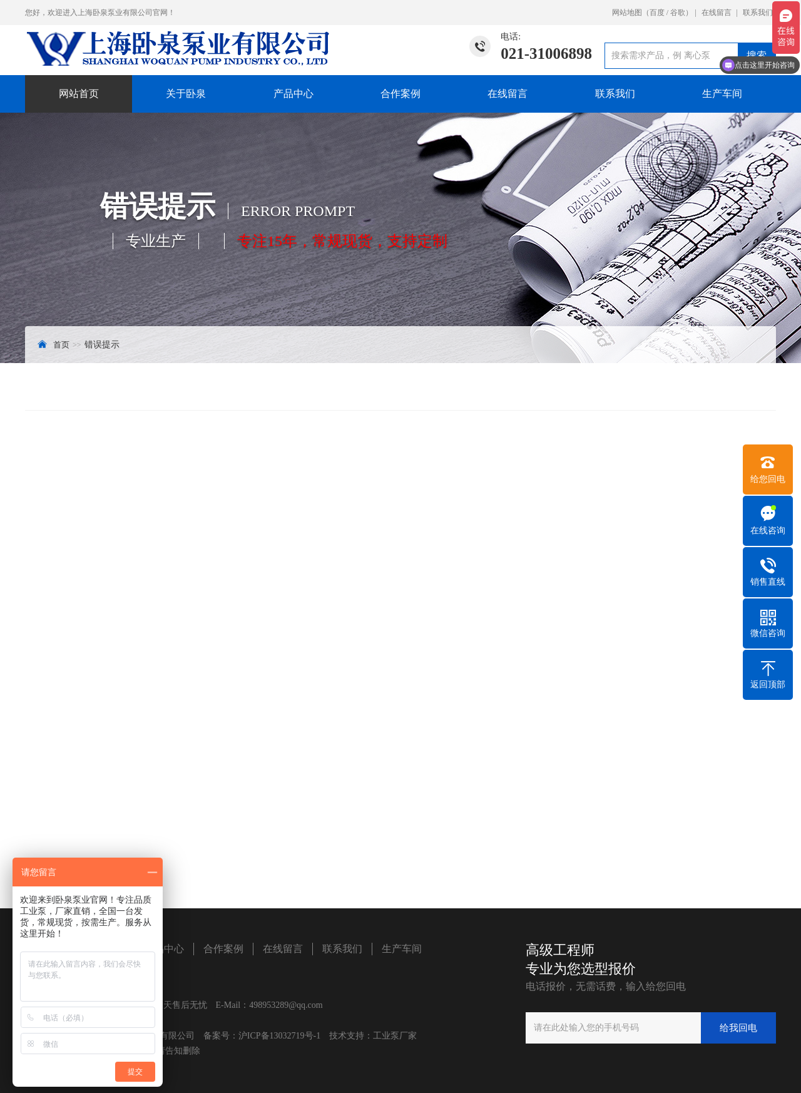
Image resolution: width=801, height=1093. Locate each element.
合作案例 (400, 93)
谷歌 (677, 12)
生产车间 (722, 93)
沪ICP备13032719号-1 (279, 1035)
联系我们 (758, 12)
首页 (61, 344)
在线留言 (717, 12)
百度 (657, 12)
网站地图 (627, 12)
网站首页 (79, 93)
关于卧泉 (186, 93)
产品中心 (293, 93)
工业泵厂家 (395, 1035)
